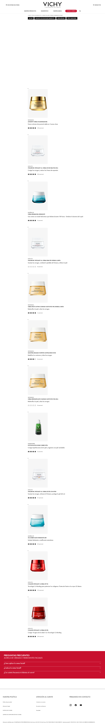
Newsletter (38, 710)
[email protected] (66, 722)
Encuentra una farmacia (41, 706)
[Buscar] (80, 11)
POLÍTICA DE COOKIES (7, 710)
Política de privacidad (7, 702)
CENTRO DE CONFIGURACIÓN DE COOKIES (12, 714)
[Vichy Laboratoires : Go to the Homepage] (52, 5)
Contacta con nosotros (40, 702)
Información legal (6, 706)
